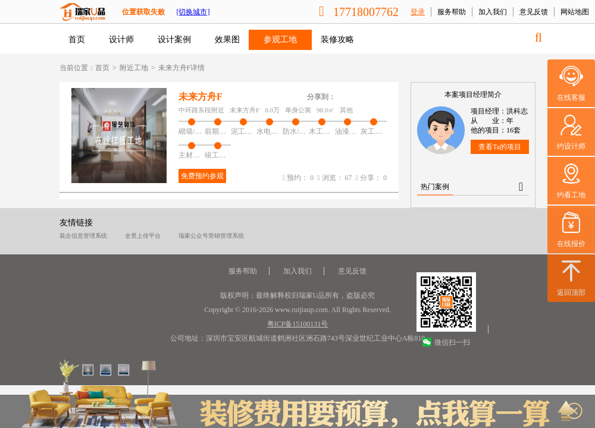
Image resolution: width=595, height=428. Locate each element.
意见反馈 (533, 12)
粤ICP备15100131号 (297, 324)
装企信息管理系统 (83, 235)
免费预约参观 (202, 176)
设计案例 (174, 39)
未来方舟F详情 (181, 68)
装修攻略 (337, 39)
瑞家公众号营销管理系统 (211, 235)
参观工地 (280, 39)
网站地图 (574, 12)
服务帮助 (451, 12)
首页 (76, 39)
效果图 (227, 39)
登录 (418, 12)
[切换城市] (192, 12)
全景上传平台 (143, 235)
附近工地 (134, 68)
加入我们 (492, 12)
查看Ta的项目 (499, 147)
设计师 (121, 39)
